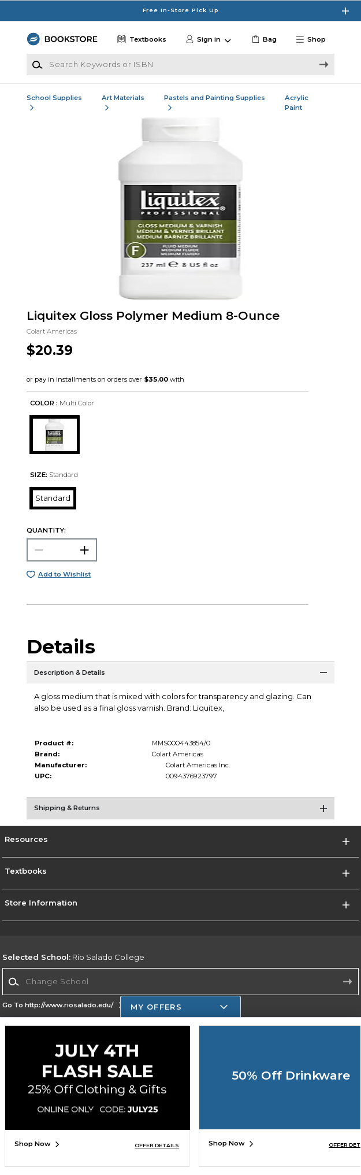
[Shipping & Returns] (181, 811)
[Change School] (180, 981)
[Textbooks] (140, 40)
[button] (314, 40)
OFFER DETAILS (157, 1145)
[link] (263, 40)
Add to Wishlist (64, 574)
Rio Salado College (73, 957)
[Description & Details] (181, 676)
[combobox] (180, 982)
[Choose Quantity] (61, 550)
